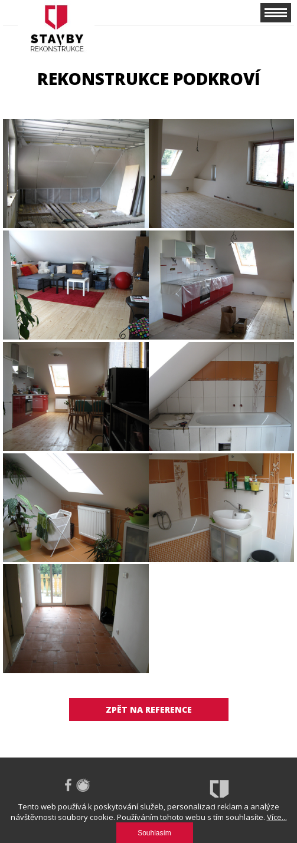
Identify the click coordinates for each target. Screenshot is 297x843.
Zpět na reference (149, 709)
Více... (277, 817)
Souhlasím (154, 833)
